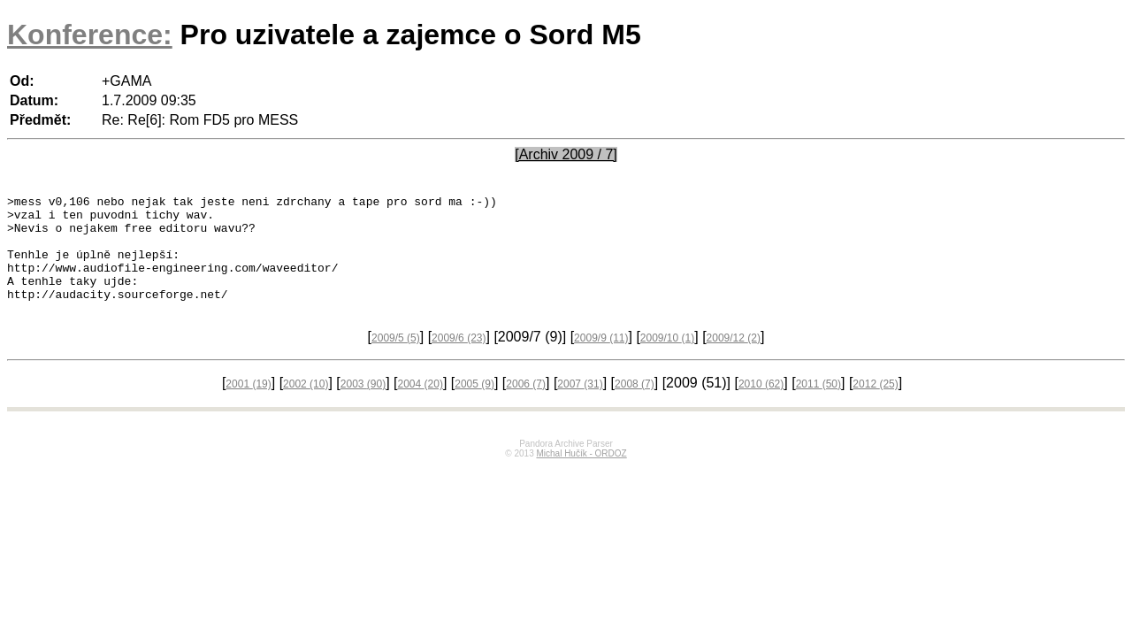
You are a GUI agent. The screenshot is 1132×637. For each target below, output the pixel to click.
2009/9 (601, 359)
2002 (305, 405)
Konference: (89, 34)
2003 (363, 405)
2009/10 (667, 359)
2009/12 (734, 359)
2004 (420, 405)
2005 (474, 405)
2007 (579, 405)
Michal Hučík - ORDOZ (581, 475)
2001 (248, 405)
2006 (526, 405)
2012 (875, 405)
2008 (634, 405)
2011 (818, 405)
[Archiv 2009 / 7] (566, 154)
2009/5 (395, 359)
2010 (761, 405)
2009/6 (459, 359)
